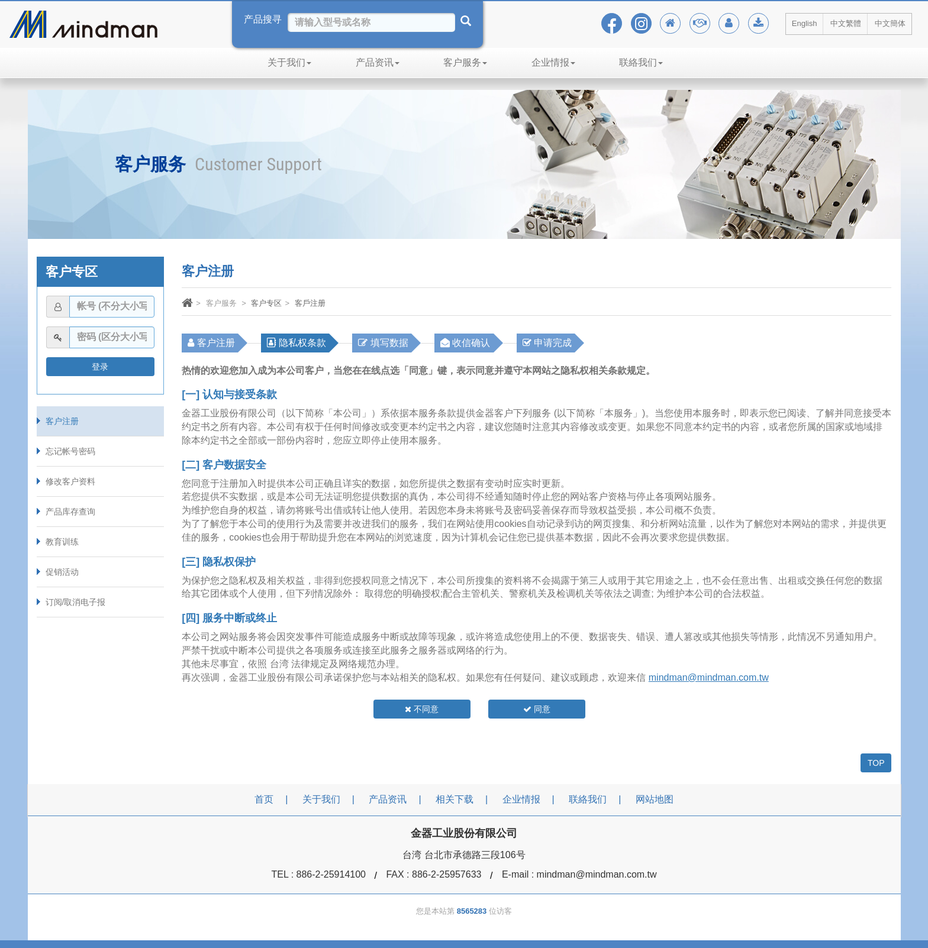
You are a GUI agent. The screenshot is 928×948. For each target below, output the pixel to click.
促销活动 (62, 572)
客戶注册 (310, 303)
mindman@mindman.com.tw (709, 677)
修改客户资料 (70, 481)
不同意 (422, 709)
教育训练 (62, 541)
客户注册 (62, 421)
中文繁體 (845, 23)
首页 (263, 799)
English (804, 23)
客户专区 (266, 303)
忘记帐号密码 (70, 451)
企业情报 (553, 62)
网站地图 (655, 799)
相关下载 (454, 799)
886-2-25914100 (331, 874)
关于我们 (289, 62)
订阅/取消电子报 (76, 602)
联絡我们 (641, 62)
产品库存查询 (70, 511)
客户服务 (465, 62)
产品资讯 (377, 62)
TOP (876, 763)
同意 (536, 709)
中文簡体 (890, 23)
